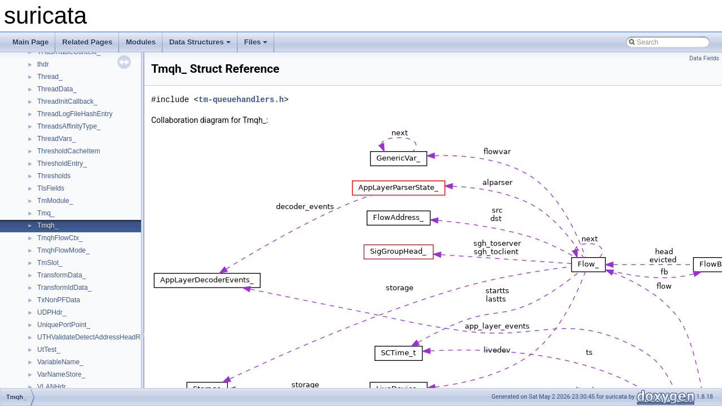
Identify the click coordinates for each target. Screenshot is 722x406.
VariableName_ (60, 362)
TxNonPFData (58, 300)
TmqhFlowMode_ (63, 250)
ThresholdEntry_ (62, 163)
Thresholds (54, 176)
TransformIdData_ (64, 288)
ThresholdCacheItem (68, 151)
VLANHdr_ (53, 387)
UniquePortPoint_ (63, 325)
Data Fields (704, 58)
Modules (141, 42)
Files (256, 42)
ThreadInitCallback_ (67, 101)
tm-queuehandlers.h (241, 99)
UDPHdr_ (51, 312)
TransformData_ (61, 275)
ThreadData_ (57, 89)
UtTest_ (48, 350)
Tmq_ (46, 213)
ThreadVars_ (56, 139)
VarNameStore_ (61, 374)
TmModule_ (55, 201)
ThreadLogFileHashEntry (74, 114)
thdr (43, 64)
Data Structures (200, 42)
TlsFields (50, 188)
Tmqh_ (47, 226)
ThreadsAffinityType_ (69, 126)
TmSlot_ (50, 263)
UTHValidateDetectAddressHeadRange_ (98, 337)
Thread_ (50, 77)
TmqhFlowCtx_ (60, 238)
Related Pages (87, 42)
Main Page (30, 42)
